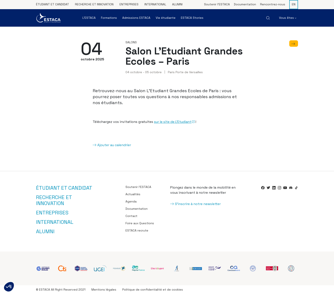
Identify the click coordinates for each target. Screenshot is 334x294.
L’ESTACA (89, 18)
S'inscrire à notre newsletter (198, 204)
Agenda (131, 201)
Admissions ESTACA (136, 18)
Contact (131, 216)
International (155, 4)
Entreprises (128, 4)
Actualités (132, 194)
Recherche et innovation (94, 4)
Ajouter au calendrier (114, 145)
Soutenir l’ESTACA (217, 4)
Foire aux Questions (139, 223)
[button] (9, 287)
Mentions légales (103, 289)
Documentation (245, 4)
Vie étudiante (166, 18)
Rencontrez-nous (272, 4)
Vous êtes (287, 18)
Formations (109, 18)
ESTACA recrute (136, 230)
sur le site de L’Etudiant (172, 121)
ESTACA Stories (192, 18)
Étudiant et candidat (52, 4)
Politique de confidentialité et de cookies (152, 289)
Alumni (177, 4)
